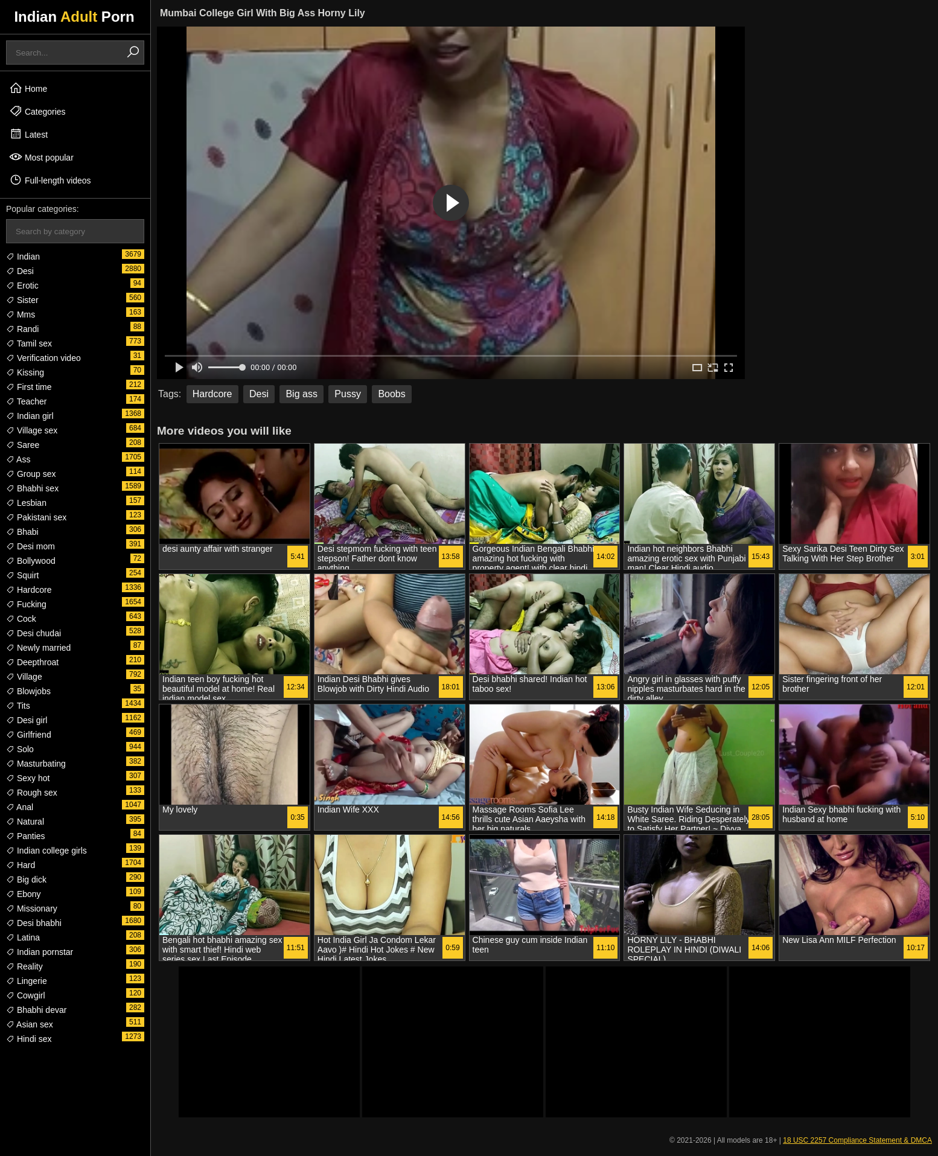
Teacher (26, 401)
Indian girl (30, 416)
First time (28, 387)
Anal (19, 807)
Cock (21, 619)
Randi (22, 329)
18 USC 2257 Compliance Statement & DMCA (857, 1140)
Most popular (41, 157)
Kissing (25, 372)
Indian (23, 256)
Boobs (391, 394)
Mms (20, 314)
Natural (25, 821)
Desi (20, 271)
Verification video (43, 358)
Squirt (22, 575)
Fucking (26, 604)
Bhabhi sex (32, 488)
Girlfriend (28, 734)
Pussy (347, 394)
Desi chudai (33, 633)
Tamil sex (29, 343)
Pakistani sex (36, 517)
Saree (22, 445)
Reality (24, 966)
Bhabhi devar (36, 1010)
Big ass (301, 394)
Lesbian (26, 503)
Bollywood (31, 561)
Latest (28, 134)
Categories (37, 111)
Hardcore (28, 590)
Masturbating (36, 763)
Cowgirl (25, 995)
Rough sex (31, 792)
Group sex (31, 474)
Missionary (31, 908)
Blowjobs (28, 691)
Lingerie (26, 981)
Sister (22, 300)
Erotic (22, 285)
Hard (20, 865)
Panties (25, 836)
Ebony (23, 894)
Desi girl (26, 720)
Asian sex (29, 1024)
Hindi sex (28, 1039)
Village (24, 677)
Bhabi (22, 532)
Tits (18, 706)
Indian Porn (74, 16)
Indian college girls (46, 850)
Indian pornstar (39, 952)
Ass (18, 459)
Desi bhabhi (34, 923)
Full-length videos (50, 180)
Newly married (38, 648)
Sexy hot (27, 778)
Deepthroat (32, 662)
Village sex (31, 430)
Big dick (26, 879)
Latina (23, 937)
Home (28, 88)
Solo (20, 749)
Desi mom (30, 546)
